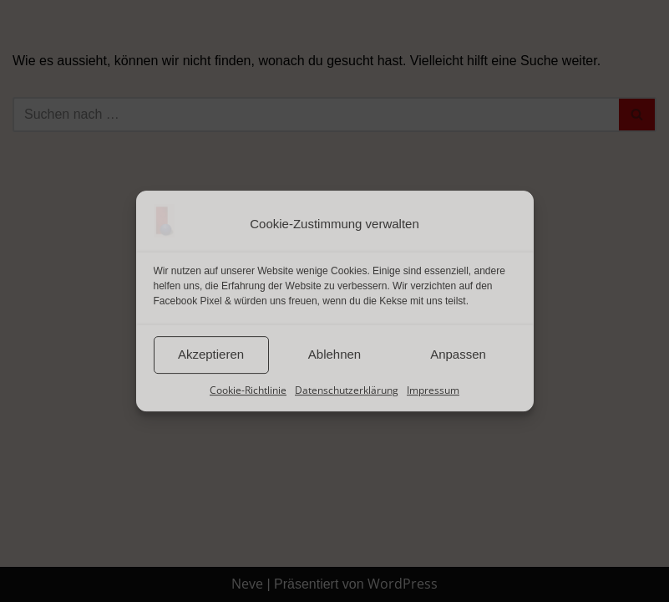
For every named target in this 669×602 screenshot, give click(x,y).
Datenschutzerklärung (346, 390)
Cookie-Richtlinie (248, 390)
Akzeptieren (211, 354)
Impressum (433, 390)
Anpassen (458, 354)
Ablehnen (334, 354)
